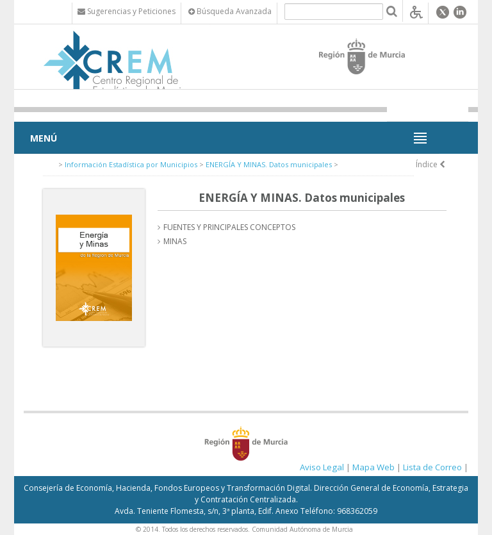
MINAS (174, 241)
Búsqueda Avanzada (230, 11)
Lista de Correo (432, 467)
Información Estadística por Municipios (131, 164)
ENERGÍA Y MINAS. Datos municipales (269, 164)
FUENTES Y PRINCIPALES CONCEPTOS (229, 227)
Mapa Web (373, 467)
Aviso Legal (322, 467)
